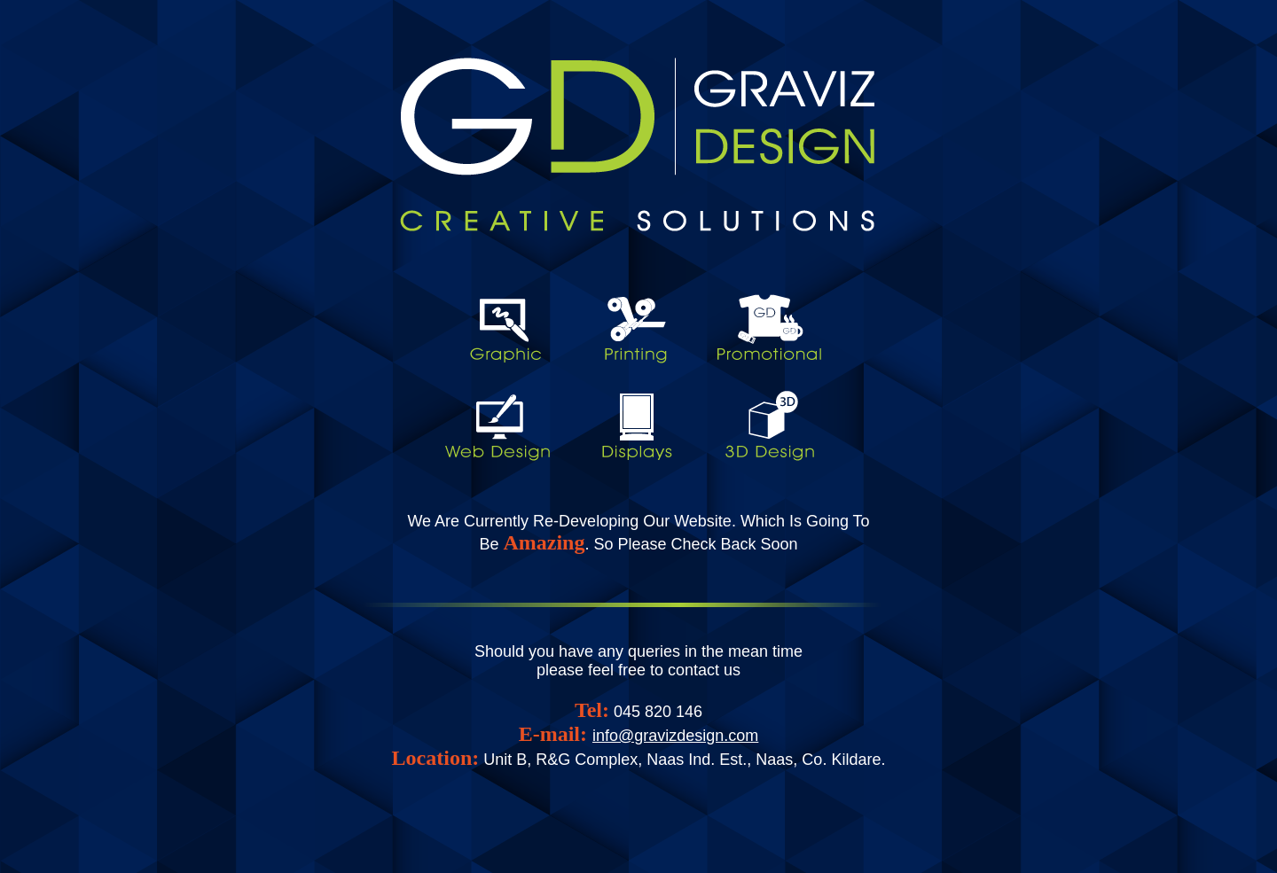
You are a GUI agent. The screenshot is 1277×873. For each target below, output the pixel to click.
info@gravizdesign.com (675, 735)
